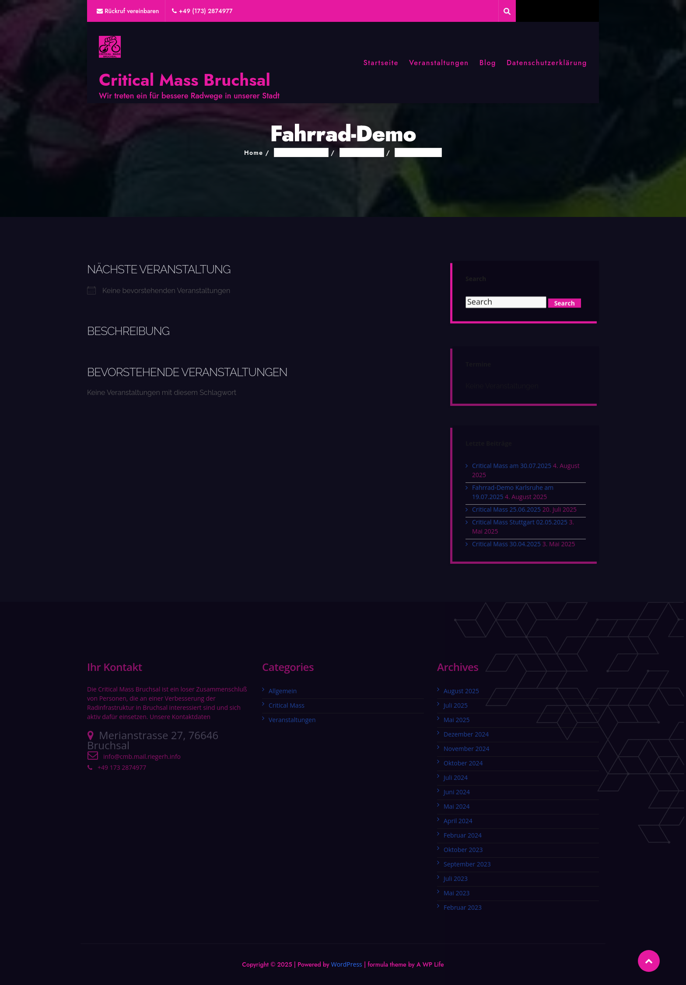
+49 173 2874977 (122, 770)
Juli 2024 (456, 780)
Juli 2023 (456, 881)
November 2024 (467, 751)
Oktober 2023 (463, 853)
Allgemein (283, 694)
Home (253, 152)
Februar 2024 (463, 838)
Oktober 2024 (463, 766)
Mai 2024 (457, 809)
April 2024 (458, 824)
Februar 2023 (463, 910)
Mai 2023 (457, 896)
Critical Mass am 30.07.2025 (511, 469)
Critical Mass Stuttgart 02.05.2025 (519, 525)
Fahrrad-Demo (418, 152)
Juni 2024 (457, 795)
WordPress (346, 964)
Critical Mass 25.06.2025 (506, 512)
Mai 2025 (457, 723)
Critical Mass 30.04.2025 (506, 547)
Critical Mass (286, 708)
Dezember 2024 (466, 737)
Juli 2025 (456, 708)
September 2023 (467, 867)
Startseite (381, 63)
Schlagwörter (362, 152)
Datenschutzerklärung (547, 63)
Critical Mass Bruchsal (184, 80)
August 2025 (461, 694)
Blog (488, 63)
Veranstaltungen (439, 63)
